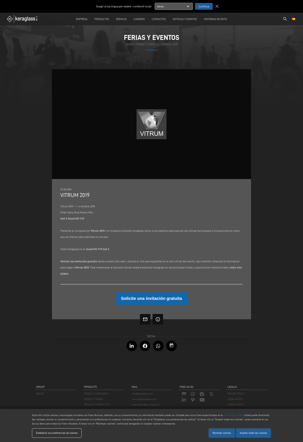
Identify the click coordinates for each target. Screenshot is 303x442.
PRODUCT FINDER (93, 399)
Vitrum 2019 (169, 44)
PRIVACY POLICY (236, 393)
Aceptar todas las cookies (253, 432)
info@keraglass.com (142, 393)
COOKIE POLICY (235, 404)
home (130, 44)
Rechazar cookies (222, 432)
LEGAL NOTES (234, 399)
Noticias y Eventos (185, 19)
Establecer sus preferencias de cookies (57, 432)
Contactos (159, 19)
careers (139, 19)
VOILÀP (40, 393)
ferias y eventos (147, 44)
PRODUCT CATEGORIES (96, 393)
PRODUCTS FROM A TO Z (97, 404)
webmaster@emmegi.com (145, 404)
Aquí (198, 261)
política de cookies (233, 415)
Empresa (82, 19)
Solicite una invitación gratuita (78, 261)
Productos (101, 19)
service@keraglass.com (144, 399)
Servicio (121, 19)
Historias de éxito (215, 19)
